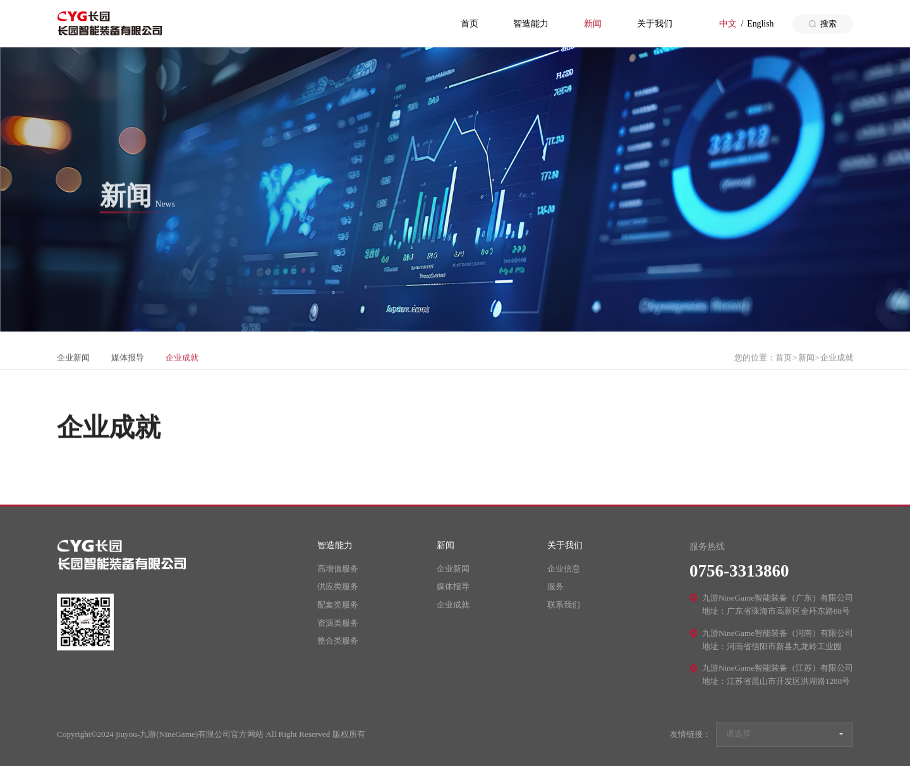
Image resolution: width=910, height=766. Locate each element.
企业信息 (563, 568)
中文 (728, 23)
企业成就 (182, 366)
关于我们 (654, 23)
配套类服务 (337, 604)
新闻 (593, 23)
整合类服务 (337, 640)
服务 (555, 586)
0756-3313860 (739, 570)
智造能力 (531, 23)
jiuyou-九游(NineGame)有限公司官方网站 (109, 23)
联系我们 (563, 604)
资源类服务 (337, 623)
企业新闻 (73, 366)
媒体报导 (127, 366)
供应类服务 (337, 586)
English (760, 23)
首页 (469, 23)
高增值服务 (337, 568)
